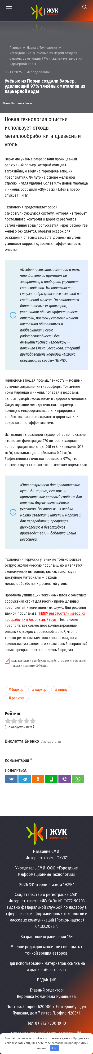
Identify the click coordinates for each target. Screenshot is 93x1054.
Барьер (17, 689)
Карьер (40, 689)
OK (54, 1048)
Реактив (18, 698)
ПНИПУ (62, 689)
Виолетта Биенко (22, 741)
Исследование (38, 72)
